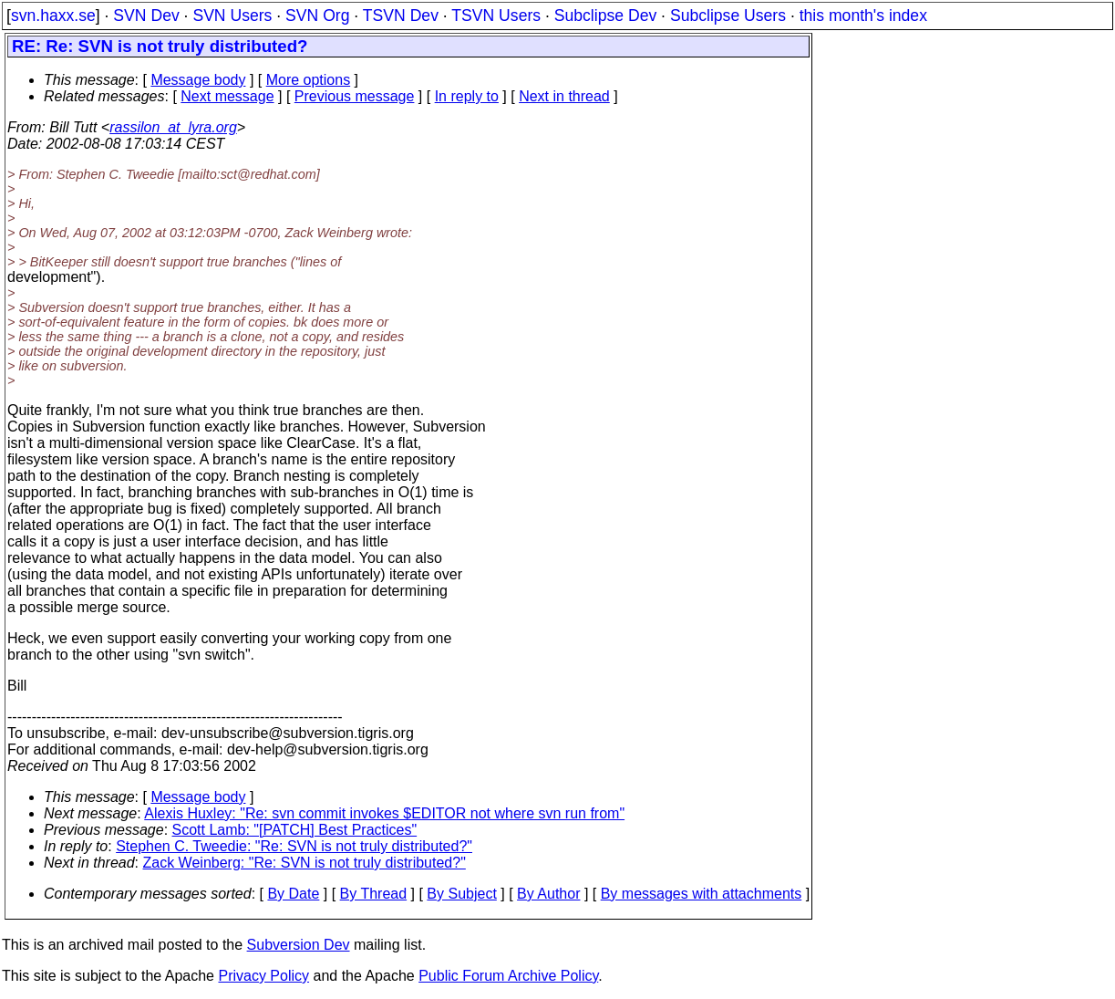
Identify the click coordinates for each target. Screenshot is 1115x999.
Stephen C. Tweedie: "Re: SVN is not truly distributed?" (294, 846)
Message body (197, 80)
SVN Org (317, 15)
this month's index (863, 15)
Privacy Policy (263, 975)
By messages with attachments (701, 893)
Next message (227, 96)
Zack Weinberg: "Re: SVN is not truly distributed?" (304, 862)
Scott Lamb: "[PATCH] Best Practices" (295, 830)
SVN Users (232, 15)
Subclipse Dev (605, 15)
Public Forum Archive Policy (508, 975)
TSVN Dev (401, 15)
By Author (548, 893)
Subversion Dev (298, 944)
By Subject (461, 893)
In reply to (467, 96)
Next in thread (564, 96)
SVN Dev (146, 15)
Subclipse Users (728, 15)
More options (308, 80)
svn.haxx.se (53, 15)
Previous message (354, 96)
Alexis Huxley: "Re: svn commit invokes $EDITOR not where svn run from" (384, 813)
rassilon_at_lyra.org (173, 127)
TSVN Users (496, 15)
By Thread (374, 893)
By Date (293, 893)
